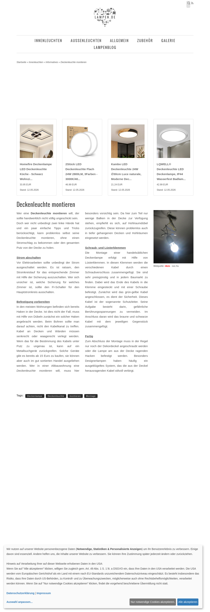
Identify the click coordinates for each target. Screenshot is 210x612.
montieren (75, 396)
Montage (91, 396)
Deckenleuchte (56, 396)
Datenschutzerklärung (20, 593)
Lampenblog (105, 47)
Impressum (44, 593)
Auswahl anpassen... (19, 601)
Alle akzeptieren (187, 601)
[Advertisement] (108, 92)
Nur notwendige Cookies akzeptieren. (153, 601)
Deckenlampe (34, 396)
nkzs (167, 266)
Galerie (168, 40)
